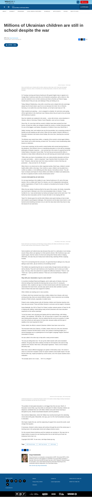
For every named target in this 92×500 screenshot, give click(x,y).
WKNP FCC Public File (74, 484)
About (4, 14)
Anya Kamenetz (13, 41)
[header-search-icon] (78, 3)
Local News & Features (34, 14)
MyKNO (66, 14)
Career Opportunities (55, 484)
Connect (12, 14)
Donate (86, 3)
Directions (35, 488)
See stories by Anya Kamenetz (38, 468)
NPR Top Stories (43, 447)
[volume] (8, 10)
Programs (21, 14)
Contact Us (53, 481)
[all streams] (84, 10)
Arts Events (57, 14)
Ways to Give (74, 14)
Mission (34, 481)
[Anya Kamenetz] (25, 461)
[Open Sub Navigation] (7, 14)
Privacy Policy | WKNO (38, 484)
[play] (4, 10)
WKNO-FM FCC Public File (75, 481)
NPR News (53, 447)
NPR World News (31, 447)
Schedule (47, 14)
